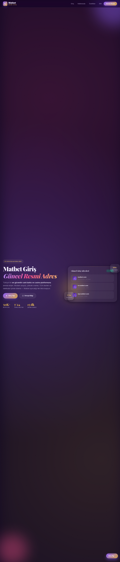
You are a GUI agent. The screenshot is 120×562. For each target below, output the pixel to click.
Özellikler (92, 3)
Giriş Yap (10, 296)
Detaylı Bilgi (27, 296)
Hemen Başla (110, 3)
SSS (100, 3)
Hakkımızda (81, 3)
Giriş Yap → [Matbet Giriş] (112, 557)
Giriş (72, 3)
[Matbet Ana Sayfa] (10, 4)
